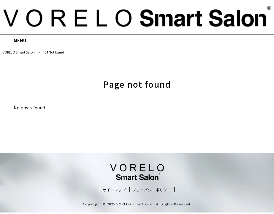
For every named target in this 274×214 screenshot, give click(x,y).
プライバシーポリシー (151, 190)
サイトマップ (114, 190)
